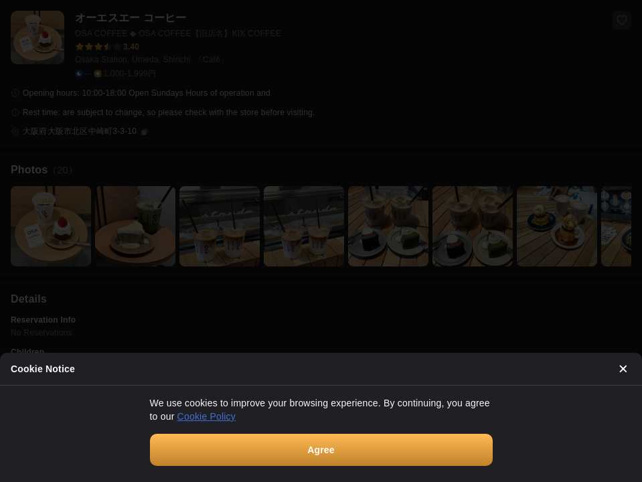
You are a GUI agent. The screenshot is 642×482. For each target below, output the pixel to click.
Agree (321, 450)
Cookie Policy (206, 416)
